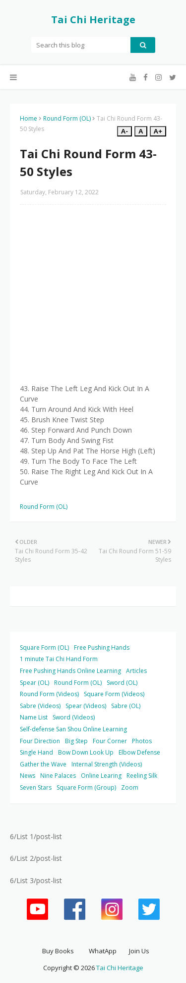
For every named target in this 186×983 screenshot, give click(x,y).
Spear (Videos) (85, 706)
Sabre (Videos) (40, 706)
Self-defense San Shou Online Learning (73, 729)
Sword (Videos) (74, 717)
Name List (34, 717)
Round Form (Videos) (49, 694)
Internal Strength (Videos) (106, 764)
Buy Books (58, 950)
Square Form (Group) (86, 787)
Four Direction (40, 741)
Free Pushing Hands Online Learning (70, 671)
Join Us (139, 950)
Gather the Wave (43, 764)
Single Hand (36, 752)
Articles (136, 671)
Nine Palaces (58, 775)
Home (28, 118)
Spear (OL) (34, 682)
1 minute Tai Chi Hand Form (59, 659)
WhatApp (103, 950)
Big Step (76, 741)
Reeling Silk (141, 775)
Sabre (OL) (125, 706)
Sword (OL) (122, 682)
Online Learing (101, 775)
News (27, 775)
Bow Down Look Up (86, 752)
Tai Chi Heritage (93, 19)
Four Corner (110, 741)
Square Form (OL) (44, 647)
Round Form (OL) (67, 118)
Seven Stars (36, 787)
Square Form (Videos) (114, 694)
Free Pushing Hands (101, 647)
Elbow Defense (139, 752)
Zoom (129, 787)
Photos (142, 741)
